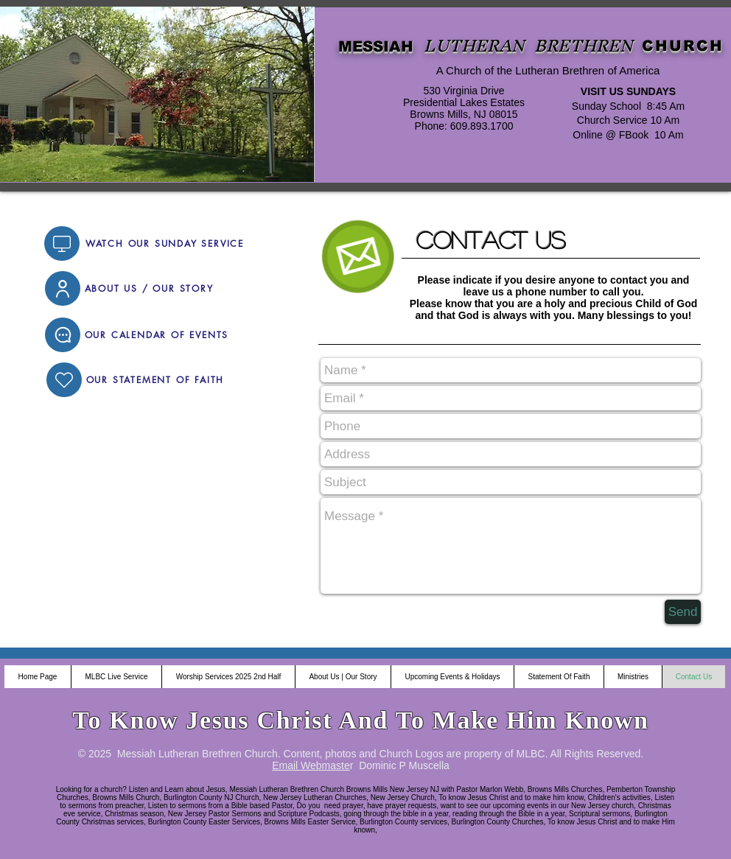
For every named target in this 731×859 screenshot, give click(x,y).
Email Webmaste (311, 765)
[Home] (64, 379)
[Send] (683, 612)
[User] (62, 288)
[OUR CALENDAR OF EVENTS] (157, 335)
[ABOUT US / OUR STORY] (148, 288)
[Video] (62, 243)
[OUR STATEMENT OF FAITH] (155, 380)
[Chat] (62, 335)
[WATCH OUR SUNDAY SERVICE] (165, 243)
